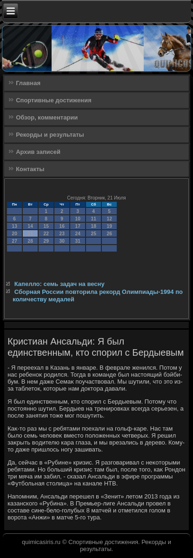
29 (46, 241)
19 (109, 226)
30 (62, 241)
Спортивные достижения (53, 100)
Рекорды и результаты (50, 134)
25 (93, 233)
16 (62, 226)
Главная (28, 83)
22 (46, 233)
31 (77, 241)
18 (93, 226)
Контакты (30, 169)
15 (46, 226)
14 (30, 226)
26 (109, 233)
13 (14, 226)
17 (77, 226)
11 (93, 218)
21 (30, 233)
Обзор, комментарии (47, 117)
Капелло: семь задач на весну (59, 283)
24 (77, 233)
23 (62, 233)
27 (14, 241)
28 (30, 241)
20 (14, 233)
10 (77, 218)
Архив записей (38, 151)
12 (109, 218)
